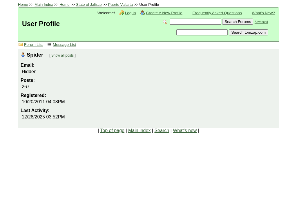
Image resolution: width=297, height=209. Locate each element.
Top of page (112, 130)
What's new (185, 130)
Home (23, 4)
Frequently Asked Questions (217, 13)
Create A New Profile (164, 13)
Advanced (261, 22)
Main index (139, 130)
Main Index (44, 4)
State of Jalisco (89, 4)
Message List (64, 44)
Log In (130, 13)
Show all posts (62, 55)
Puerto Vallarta (120, 4)
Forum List (33, 44)
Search (161, 130)
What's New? (263, 13)
